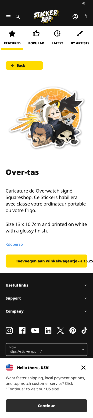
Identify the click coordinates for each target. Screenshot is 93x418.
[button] (45, 349)
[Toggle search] (17, 17)
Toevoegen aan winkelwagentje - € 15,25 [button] (51, 261)
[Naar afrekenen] (84, 16)
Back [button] (17, 65)
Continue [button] (46, 405)
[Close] (83, 367)
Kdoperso (14, 244)
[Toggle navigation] (8, 17)
